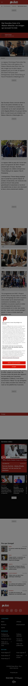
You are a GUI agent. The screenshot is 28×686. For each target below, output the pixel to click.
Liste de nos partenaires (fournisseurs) (10, 357)
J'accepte (14, 366)
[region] (14, 343)
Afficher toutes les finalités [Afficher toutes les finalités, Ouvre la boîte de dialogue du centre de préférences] (14, 362)
